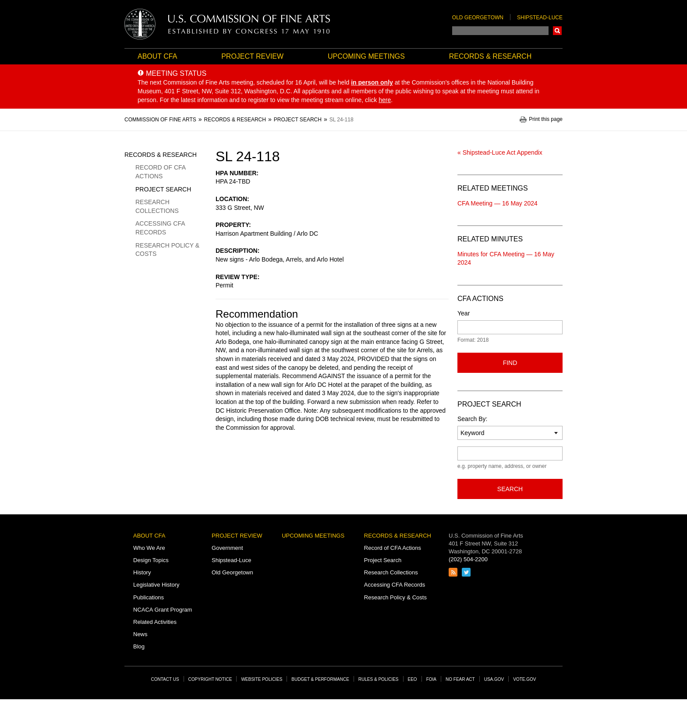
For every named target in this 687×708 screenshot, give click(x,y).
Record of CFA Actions (160, 172)
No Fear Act (460, 679)
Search (557, 30)
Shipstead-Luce (540, 17)
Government (227, 548)
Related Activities (155, 622)
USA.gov (494, 679)
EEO (412, 679)
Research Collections (157, 206)
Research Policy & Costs (167, 250)
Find (510, 362)
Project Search (163, 189)
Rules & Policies (378, 679)
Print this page (546, 119)
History (142, 572)
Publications (148, 597)
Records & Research (490, 56)
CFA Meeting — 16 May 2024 (497, 203)
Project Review (252, 56)
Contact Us (165, 679)
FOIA (431, 679)
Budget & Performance (320, 679)
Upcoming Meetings (366, 56)
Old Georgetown (477, 17)
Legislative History (156, 584)
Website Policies (261, 679)
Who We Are (149, 548)
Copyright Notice (210, 679)
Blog (139, 646)
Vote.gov (524, 679)
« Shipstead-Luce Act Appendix (499, 152)
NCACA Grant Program (162, 609)
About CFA (157, 56)
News (140, 634)
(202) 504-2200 (468, 559)
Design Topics (151, 560)
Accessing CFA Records (160, 228)
